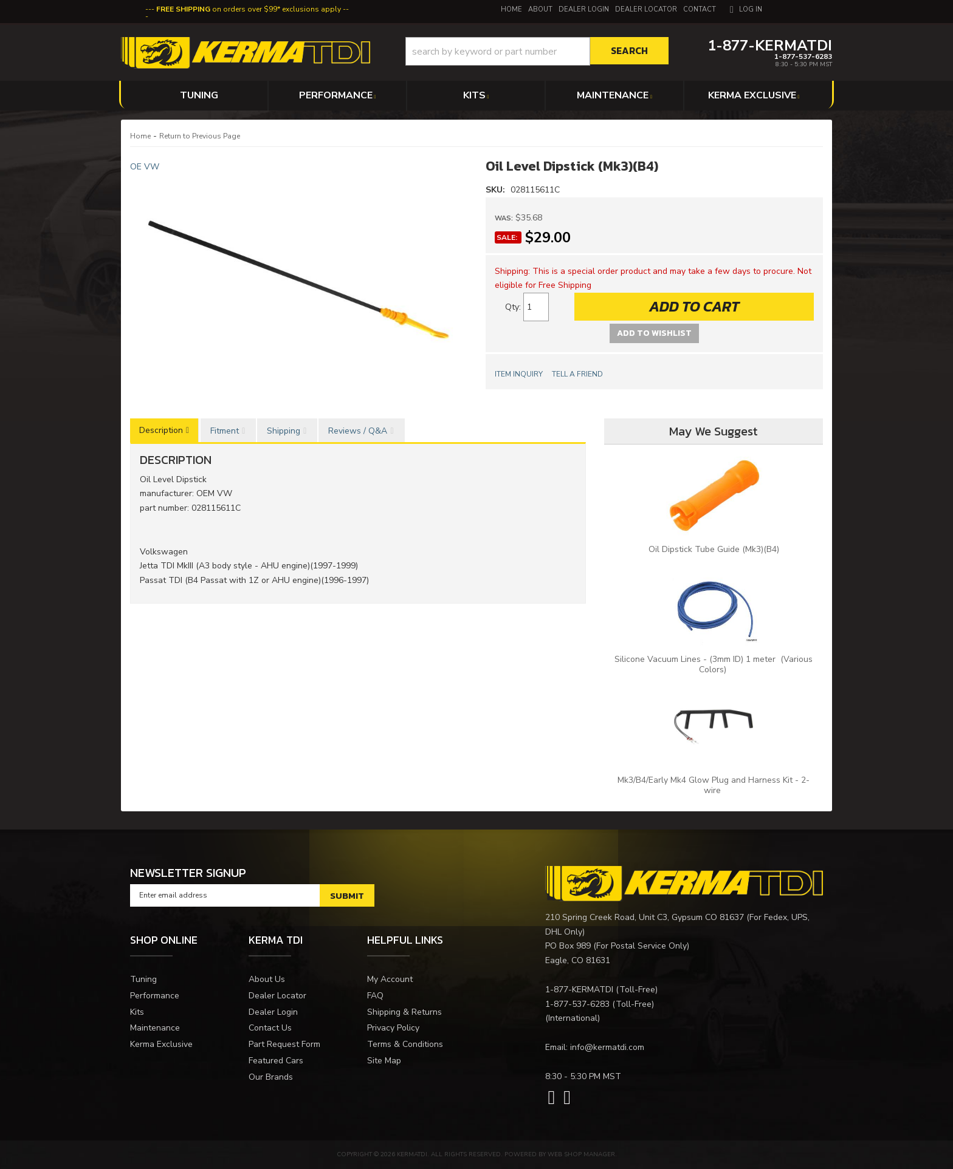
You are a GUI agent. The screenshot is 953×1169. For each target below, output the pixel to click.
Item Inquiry (519, 374)
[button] (537, 51)
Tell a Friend (577, 374)
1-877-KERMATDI (579, 989)
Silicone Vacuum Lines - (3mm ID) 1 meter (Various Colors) (713, 664)
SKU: (496, 190)
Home (140, 136)
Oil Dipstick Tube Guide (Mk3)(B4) (714, 549)
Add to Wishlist (654, 333)
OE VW (144, 166)
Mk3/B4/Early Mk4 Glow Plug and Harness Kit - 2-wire (714, 785)
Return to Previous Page (199, 136)
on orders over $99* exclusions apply (248, 9)
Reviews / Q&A (357, 431)
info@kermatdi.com (607, 1047)
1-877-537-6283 (577, 1004)
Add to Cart (694, 306)
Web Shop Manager (581, 1154)
